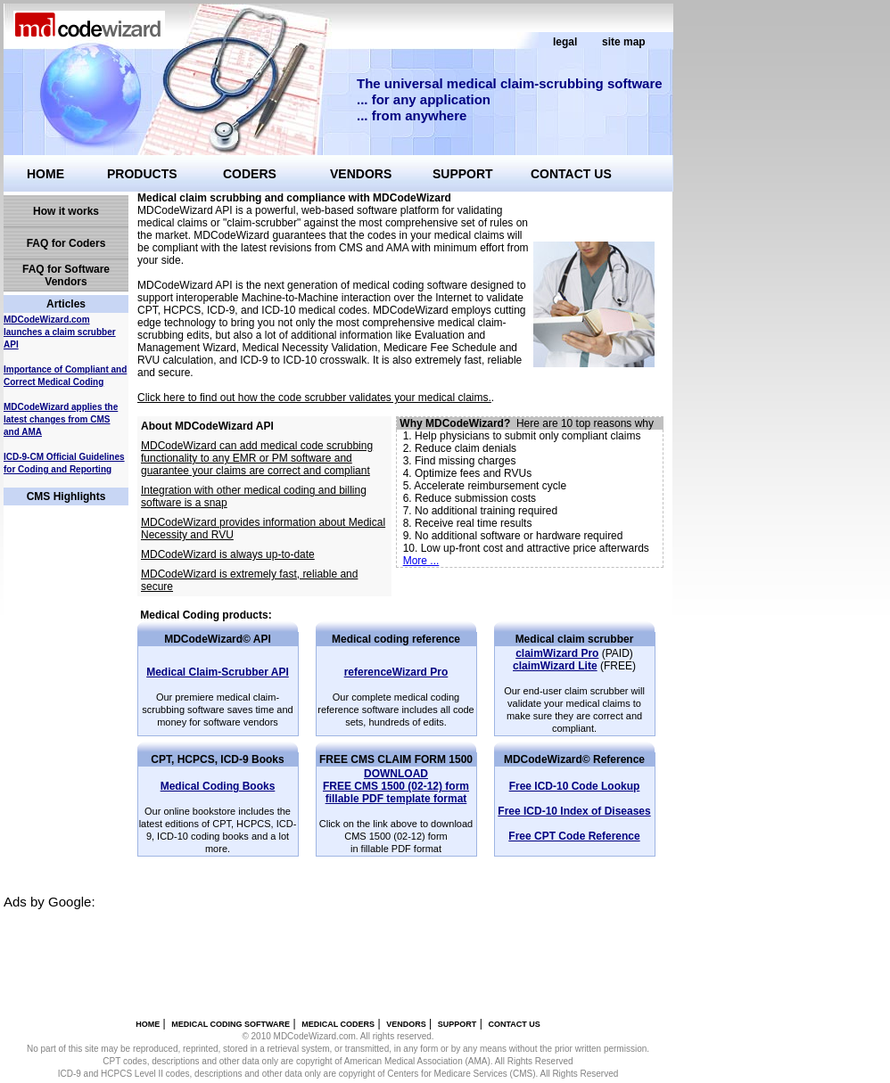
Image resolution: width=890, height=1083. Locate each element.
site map (624, 42)
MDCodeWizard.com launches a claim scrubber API (60, 332)
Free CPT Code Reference (573, 836)
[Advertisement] (328, 949)
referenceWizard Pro (396, 672)
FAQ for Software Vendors (66, 275)
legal (565, 42)
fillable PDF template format (396, 786)
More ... (421, 560)
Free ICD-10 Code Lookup (574, 786)
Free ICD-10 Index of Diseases (574, 811)
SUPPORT (463, 174)
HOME (45, 174)
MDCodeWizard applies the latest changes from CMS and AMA (61, 419)
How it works (66, 211)
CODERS (249, 174)
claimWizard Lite (555, 666)
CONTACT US (571, 174)
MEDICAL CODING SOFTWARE (230, 1024)
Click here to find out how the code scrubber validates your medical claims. (314, 397)
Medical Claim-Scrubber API (217, 672)
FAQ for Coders (66, 243)
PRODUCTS (142, 174)
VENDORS (360, 174)
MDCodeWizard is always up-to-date (228, 554)
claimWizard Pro (556, 653)
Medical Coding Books (218, 786)
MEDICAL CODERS (338, 1024)
